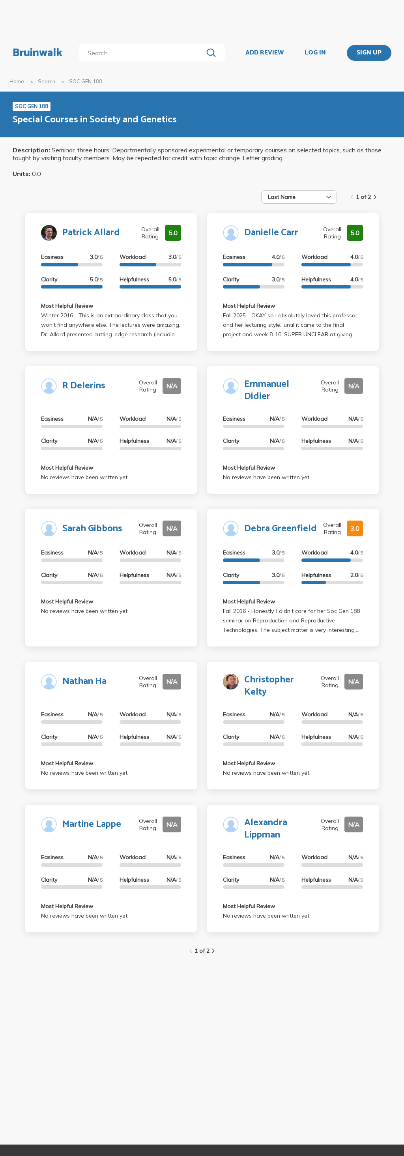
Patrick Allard (91, 232)
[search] (143, 53)
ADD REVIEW (264, 53)
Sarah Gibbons (92, 528)
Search (46, 81)
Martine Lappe (91, 824)
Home (16, 81)
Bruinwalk (37, 53)
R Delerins (83, 385)
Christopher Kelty (269, 686)
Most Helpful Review (67, 305)
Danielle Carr (271, 232)
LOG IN (315, 53)
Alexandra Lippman (265, 829)
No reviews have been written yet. (85, 477)
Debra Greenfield (280, 528)
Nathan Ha (84, 681)
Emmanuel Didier (266, 390)
